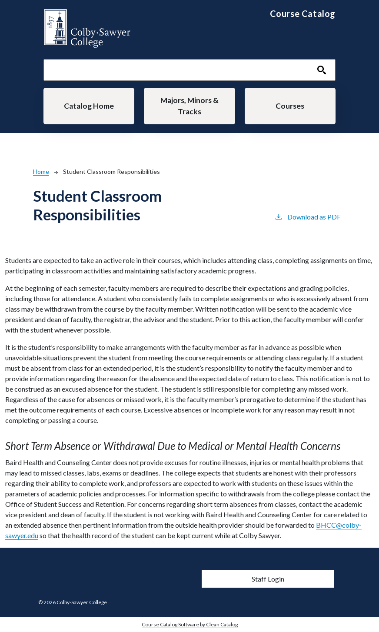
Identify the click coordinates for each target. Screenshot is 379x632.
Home (41, 171)
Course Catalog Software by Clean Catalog (190, 624)
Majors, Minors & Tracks (189, 106)
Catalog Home (89, 105)
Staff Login (268, 579)
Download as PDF (307, 216)
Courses (290, 105)
